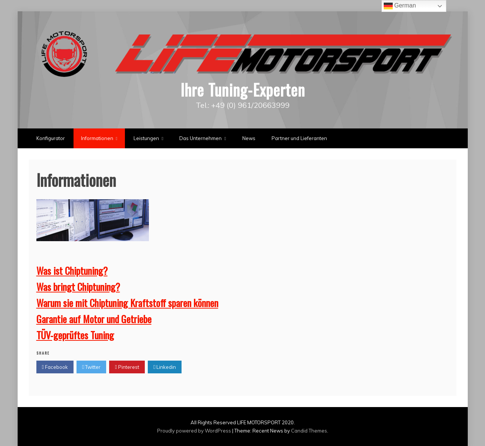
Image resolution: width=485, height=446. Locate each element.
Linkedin (164, 367)
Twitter (91, 367)
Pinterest (127, 367)
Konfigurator (50, 138)
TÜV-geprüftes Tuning (75, 335)
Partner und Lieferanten (299, 138)
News (248, 138)
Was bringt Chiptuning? (78, 286)
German (400, 5)
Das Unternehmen (200, 138)
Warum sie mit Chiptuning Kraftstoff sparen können (127, 302)
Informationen (97, 138)
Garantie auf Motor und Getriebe (94, 319)
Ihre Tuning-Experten (242, 89)
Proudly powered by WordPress (194, 431)
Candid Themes (309, 431)
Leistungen (146, 138)
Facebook (55, 367)
